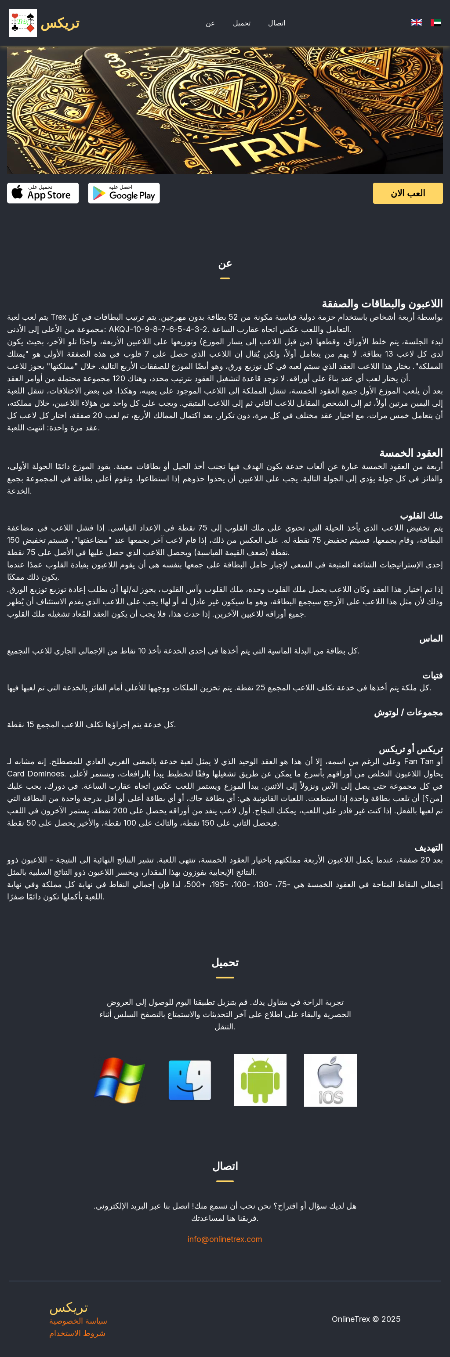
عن (210, 22)
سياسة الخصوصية (78, 1320)
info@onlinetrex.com (225, 1239)
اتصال (276, 22)
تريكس (68, 1307)
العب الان (408, 193)
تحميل (241, 22)
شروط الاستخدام (77, 1333)
